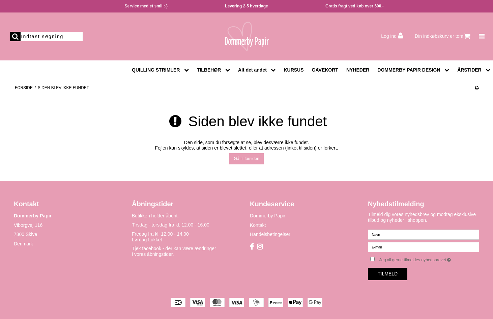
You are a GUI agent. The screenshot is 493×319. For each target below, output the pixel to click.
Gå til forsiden (246, 158)
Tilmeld (388, 273)
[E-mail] (423, 246)
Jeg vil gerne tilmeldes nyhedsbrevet (429, 258)
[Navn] (423, 234)
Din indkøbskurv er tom (442, 36)
